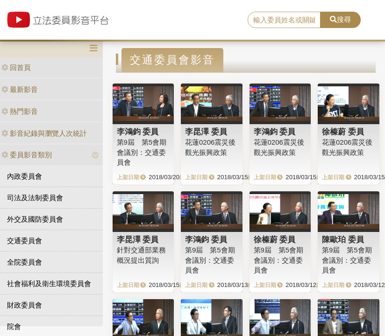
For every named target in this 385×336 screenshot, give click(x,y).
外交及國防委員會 (35, 219)
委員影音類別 (26, 155)
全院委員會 (24, 262)
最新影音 (19, 89)
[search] (284, 20)
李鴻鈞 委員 (138, 131)
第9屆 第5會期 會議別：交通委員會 (142, 152)
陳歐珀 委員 (343, 239)
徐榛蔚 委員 (343, 131)
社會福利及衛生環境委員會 (49, 283)
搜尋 (340, 19)
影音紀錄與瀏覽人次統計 (44, 133)
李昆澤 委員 (206, 131)
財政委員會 (24, 305)
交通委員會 (24, 241)
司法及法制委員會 (35, 198)
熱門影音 (19, 111)
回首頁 (16, 67)
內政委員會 (24, 176)
